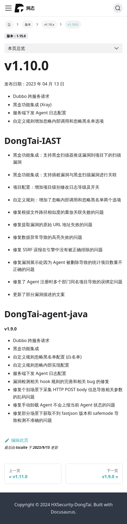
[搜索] (118, 8)
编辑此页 (16, 440)
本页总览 (16, 48)
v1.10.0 (73, 24)
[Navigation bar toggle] (8, 8)
